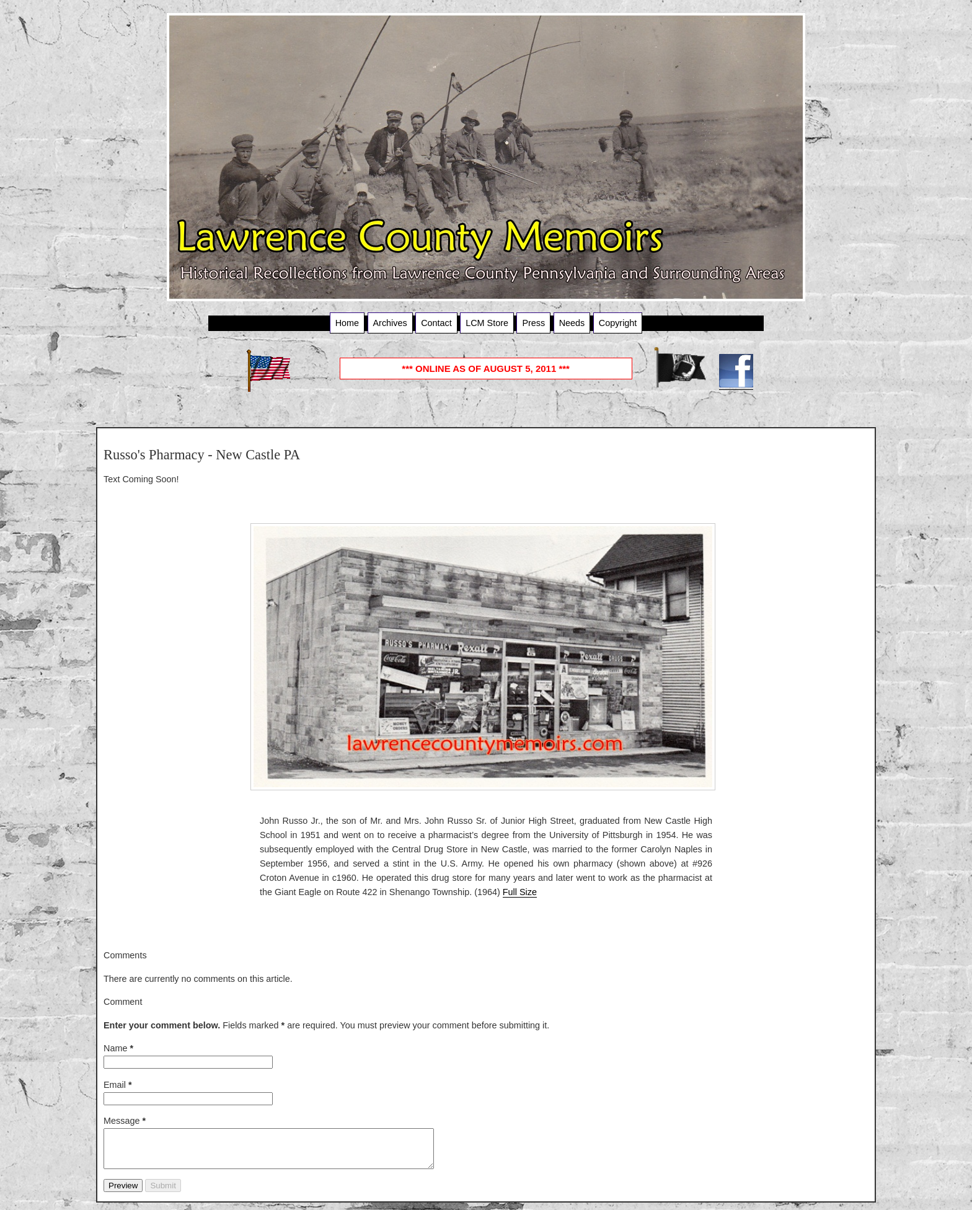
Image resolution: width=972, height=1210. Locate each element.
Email (118, 1085)
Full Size (520, 892)
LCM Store (487, 323)
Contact (436, 323)
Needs (572, 323)
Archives (390, 323)
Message (125, 1121)
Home (347, 323)
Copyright (618, 323)
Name (118, 1048)
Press (533, 323)
